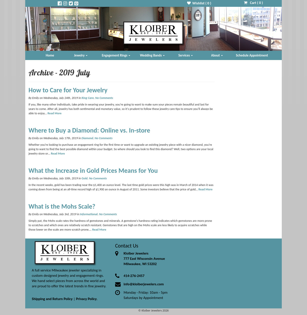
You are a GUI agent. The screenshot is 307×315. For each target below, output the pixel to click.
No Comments (104, 98)
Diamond (87, 138)
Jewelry (80, 55)
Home (50, 55)
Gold (84, 178)
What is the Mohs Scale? (62, 206)
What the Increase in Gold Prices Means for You (93, 170)
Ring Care (88, 98)
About (217, 55)
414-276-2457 (133, 275)
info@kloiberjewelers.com (143, 284)
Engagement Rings (116, 55)
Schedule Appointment (252, 55)
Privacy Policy (86, 299)
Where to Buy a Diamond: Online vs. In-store (89, 130)
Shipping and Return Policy (52, 299)
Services (185, 55)
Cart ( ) (253, 2)
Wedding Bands (152, 55)
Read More (55, 113)
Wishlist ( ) (199, 3)
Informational (89, 214)
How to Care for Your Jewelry (68, 90)
